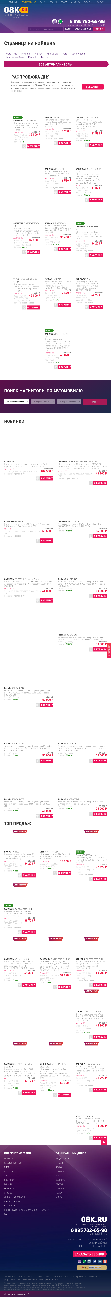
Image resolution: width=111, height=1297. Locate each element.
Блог (42, 2)
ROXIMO (59, 1167)
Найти (95, 401)
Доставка (75, 2)
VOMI (58, 1175)
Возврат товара (12, 1201)
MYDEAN (59, 1197)
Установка (9, 1205)
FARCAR (59, 1162)
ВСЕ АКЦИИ (92, 86)
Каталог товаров (28, 2)
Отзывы (8, 1192)
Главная (13, 2)
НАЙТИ (68, 29)
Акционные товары (14, 1197)
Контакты (101, 2)
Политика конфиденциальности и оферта (26, 1209)
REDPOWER (61, 1180)
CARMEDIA (60, 1188)
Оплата (64, 2)
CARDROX (60, 1171)
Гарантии (88, 2)
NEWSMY (60, 1192)
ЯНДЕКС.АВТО (62, 1158)
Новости (53, 2)
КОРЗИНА (98, 29)
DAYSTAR (60, 1184)
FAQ (6, 1214)
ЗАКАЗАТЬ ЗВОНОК (83, 29)
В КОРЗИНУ (33, 146)
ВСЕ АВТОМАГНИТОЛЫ (56, 64)
